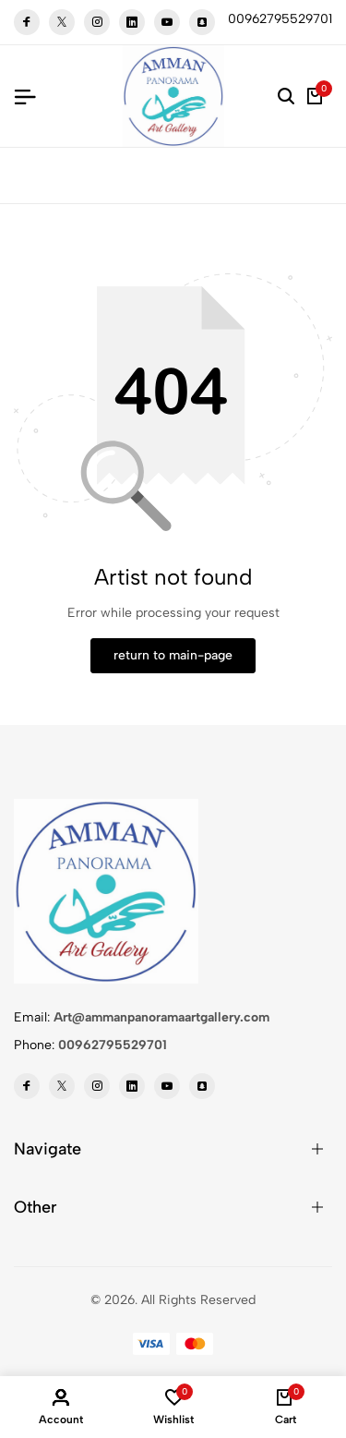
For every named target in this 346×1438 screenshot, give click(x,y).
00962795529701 (112, 1045)
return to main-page (173, 655)
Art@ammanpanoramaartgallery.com (161, 1017)
